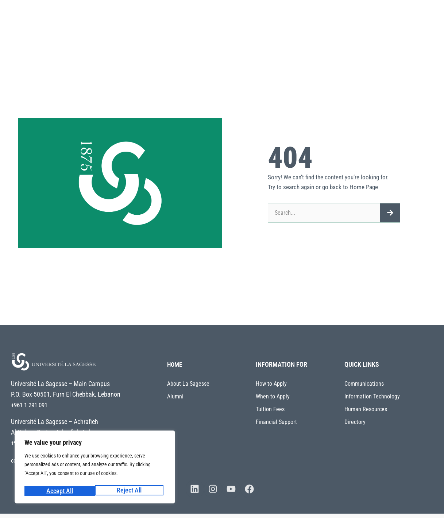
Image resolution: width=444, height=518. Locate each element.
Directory (355, 421)
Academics (219, 18)
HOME (175, 364)
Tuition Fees (270, 409)
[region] (95, 468)
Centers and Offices (399, 18)
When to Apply (273, 396)
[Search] (390, 212)
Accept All (130, 491)
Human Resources (365, 409)
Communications (364, 383)
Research (261, 18)
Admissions (304, 18)
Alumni (175, 396)
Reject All (58, 491)
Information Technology (372, 396)
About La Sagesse (167, 18)
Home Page (364, 187)
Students (347, 18)
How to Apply (271, 383)
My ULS (154, 44)
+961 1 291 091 (31, 405)
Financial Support (276, 421)
